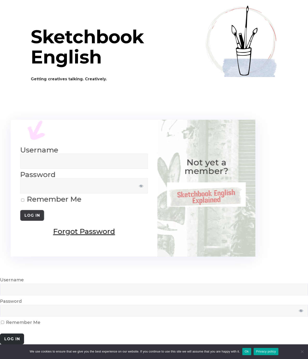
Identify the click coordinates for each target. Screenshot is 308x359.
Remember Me (20, 322)
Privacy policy (266, 351)
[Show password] (75, 185)
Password (11, 301)
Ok (247, 351)
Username (12, 280)
